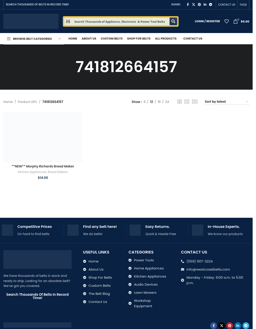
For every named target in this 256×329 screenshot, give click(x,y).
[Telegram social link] (211, 5)
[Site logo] (30, 21)
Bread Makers (58, 172)
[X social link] (193, 5)
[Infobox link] (31, 230)
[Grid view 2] (179, 101)
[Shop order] (226, 102)
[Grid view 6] (195, 101)
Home (8, 102)
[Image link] (37, 324)
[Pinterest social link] (199, 5)
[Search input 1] (121, 21)
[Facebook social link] (188, 5)
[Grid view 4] (186, 101)
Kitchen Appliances (32, 172)
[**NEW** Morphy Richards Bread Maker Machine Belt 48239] (42, 137)
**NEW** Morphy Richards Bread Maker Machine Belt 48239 (43, 168)
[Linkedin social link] (205, 5)
